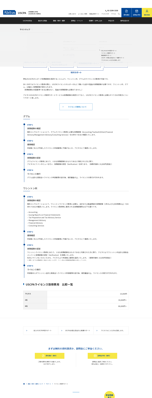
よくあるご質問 (82, 6)
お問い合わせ (72, 6)
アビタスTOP (105, 6)
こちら (67, 391)
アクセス (113, 6)
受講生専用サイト (94, 6)
